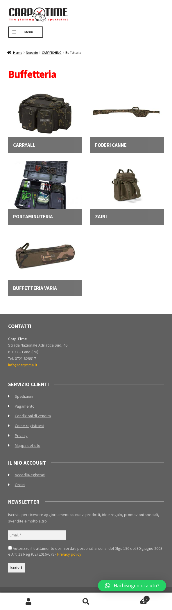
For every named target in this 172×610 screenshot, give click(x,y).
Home (17, 52)
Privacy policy (69, 554)
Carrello (132, 597)
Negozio (32, 52)
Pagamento (25, 406)
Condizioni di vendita (33, 415)
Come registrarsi (29, 425)
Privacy (21, 435)
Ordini (20, 484)
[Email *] (37, 535)
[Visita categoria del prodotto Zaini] (127, 190)
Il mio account (28, 601)
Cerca (85, 601)
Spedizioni (24, 396)
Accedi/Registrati (30, 474)
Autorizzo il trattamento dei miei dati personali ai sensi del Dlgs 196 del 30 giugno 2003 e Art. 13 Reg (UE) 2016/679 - (85, 551)
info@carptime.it (22, 365)
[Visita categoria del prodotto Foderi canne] (127, 119)
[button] (132, 585)
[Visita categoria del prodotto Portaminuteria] (45, 190)
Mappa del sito (27, 445)
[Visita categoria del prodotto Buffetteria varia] (45, 262)
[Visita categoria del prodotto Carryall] (45, 119)
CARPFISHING (52, 52)
